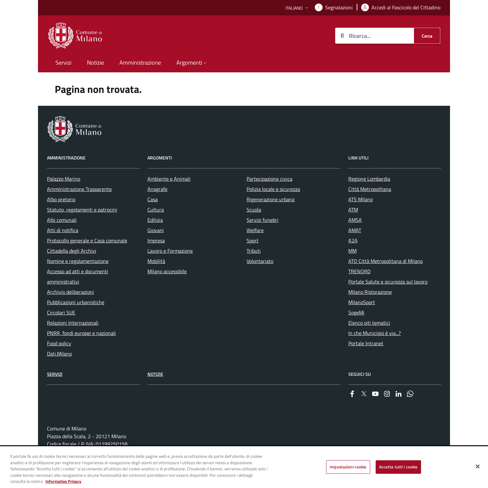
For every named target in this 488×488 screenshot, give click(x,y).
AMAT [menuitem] (354, 230)
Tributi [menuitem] (254, 251)
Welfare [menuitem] (255, 230)
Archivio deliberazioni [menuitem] (70, 292)
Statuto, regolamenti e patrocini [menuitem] (82, 209)
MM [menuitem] (352, 251)
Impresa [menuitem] (156, 240)
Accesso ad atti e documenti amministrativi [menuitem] (77, 276)
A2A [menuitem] (353, 240)
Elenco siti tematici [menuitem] (369, 323)
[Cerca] (427, 35)
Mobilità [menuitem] (156, 261)
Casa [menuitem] (152, 199)
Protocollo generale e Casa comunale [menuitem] (87, 240)
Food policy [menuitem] (59, 343)
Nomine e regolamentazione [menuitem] (77, 261)
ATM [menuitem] (353, 209)
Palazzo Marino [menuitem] (63, 179)
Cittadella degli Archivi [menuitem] (71, 251)
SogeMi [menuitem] (356, 312)
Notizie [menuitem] (95, 62)
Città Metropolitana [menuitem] (369, 189)
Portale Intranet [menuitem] (365, 343)
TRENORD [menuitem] (359, 271)
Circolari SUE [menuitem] (61, 312)
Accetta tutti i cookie (398, 467)
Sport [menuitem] (252, 240)
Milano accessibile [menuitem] (167, 271)
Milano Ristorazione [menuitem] (370, 292)
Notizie (155, 374)
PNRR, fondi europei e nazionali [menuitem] (81, 333)
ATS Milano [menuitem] (360, 199)
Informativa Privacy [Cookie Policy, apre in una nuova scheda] (63, 481)
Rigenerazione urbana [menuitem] (271, 199)
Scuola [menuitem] (254, 209)
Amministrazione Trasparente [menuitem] (79, 189)
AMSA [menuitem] (355, 220)
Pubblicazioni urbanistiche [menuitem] (75, 302)
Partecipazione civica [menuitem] (269, 179)
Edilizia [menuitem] (155, 220)
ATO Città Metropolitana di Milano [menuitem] (385, 261)
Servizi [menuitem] (63, 62)
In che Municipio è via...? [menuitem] (374, 333)
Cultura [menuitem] (155, 209)
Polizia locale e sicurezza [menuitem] (273, 189)
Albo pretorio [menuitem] (61, 199)
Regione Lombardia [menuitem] (369, 179)
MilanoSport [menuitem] (361, 302)
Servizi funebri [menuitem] (262, 220)
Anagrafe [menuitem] (157, 189)
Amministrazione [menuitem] (140, 62)
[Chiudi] (478, 466)
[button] (297, 8)
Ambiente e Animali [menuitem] (169, 179)
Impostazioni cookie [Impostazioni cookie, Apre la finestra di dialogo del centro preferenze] (348, 467)
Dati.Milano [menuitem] (59, 353)
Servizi (54, 374)
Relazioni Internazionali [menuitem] (73, 323)
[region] (244, 467)
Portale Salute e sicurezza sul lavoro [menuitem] (387, 281)
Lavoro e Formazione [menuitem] (170, 251)
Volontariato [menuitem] (260, 261)
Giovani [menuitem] (155, 230)
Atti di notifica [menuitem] (62, 230)
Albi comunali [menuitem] (62, 220)
